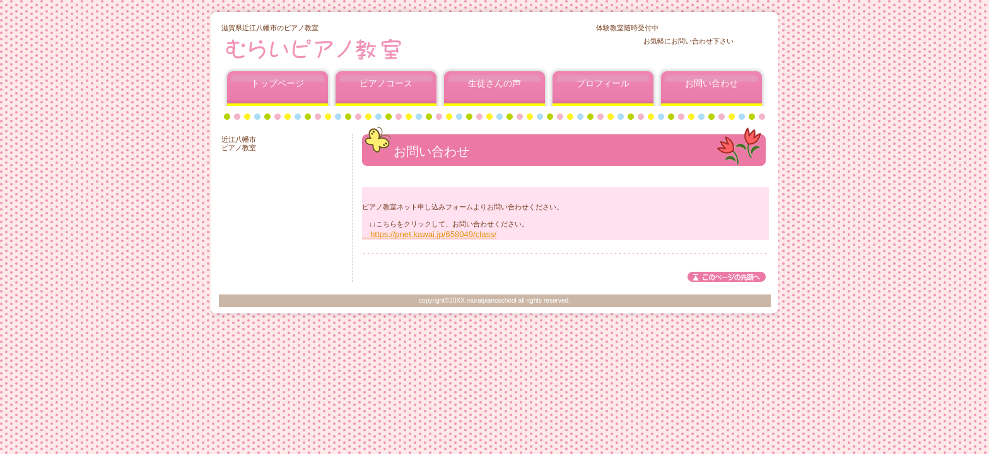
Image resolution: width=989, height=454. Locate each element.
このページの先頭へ (727, 277)
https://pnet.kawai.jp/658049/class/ (429, 234)
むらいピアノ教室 (373, 49)
